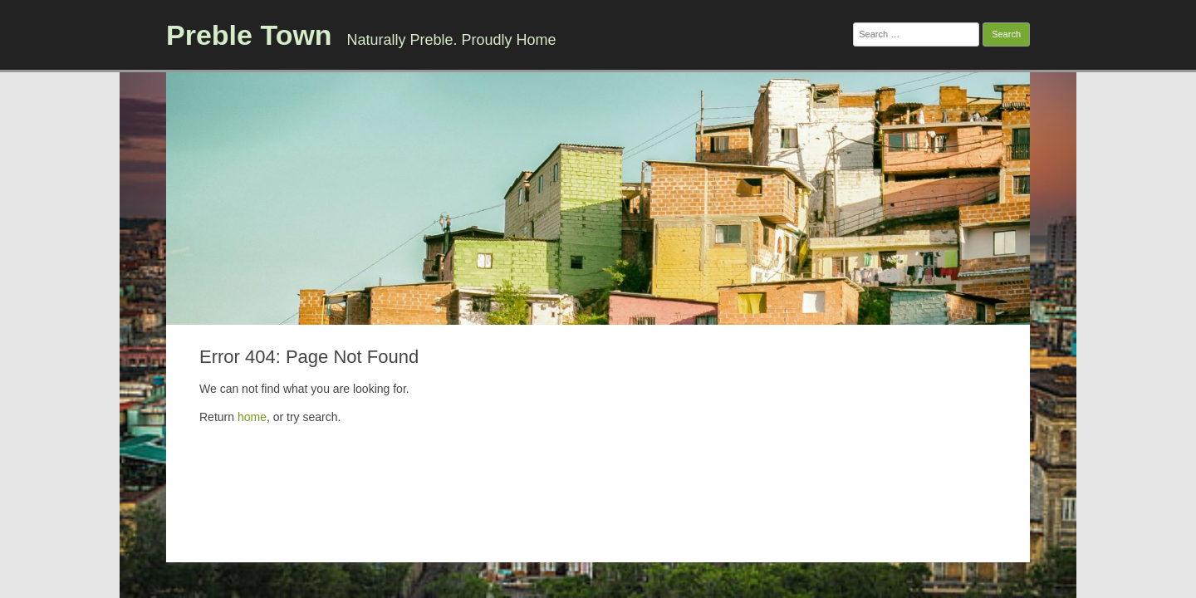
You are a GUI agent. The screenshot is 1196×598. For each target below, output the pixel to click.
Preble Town (249, 35)
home (252, 417)
